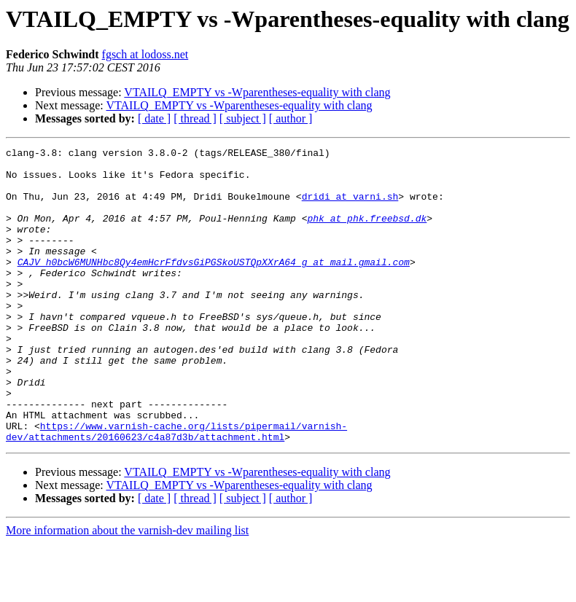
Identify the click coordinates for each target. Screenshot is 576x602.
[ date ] (154, 118)
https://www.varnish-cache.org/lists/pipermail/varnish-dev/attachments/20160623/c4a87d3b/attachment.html (176, 489)
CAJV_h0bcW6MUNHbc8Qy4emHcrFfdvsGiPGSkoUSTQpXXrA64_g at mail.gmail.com (213, 285)
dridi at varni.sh (350, 207)
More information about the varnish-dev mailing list (127, 589)
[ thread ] (195, 118)
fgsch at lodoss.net (145, 54)
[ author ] (291, 118)
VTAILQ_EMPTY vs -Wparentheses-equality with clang (257, 92)
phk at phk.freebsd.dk (367, 233)
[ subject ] (242, 118)
